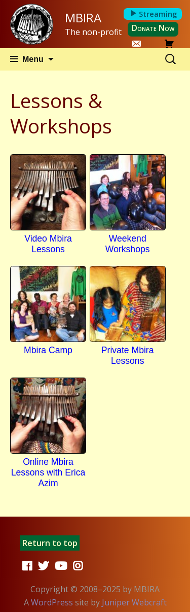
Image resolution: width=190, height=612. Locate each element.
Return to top (50, 543)
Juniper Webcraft (134, 602)
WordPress (52, 602)
